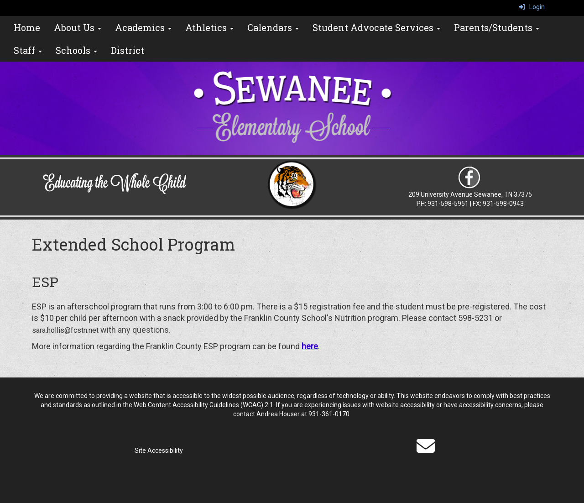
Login (532, 6)
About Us (77, 27)
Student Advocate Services (376, 27)
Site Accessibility (159, 450)
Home (27, 27)
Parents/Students (496, 27)
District (127, 50)
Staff (28, 50)
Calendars (273, 27)
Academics (143, 27)
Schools (76, 50)
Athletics (209, 27)
